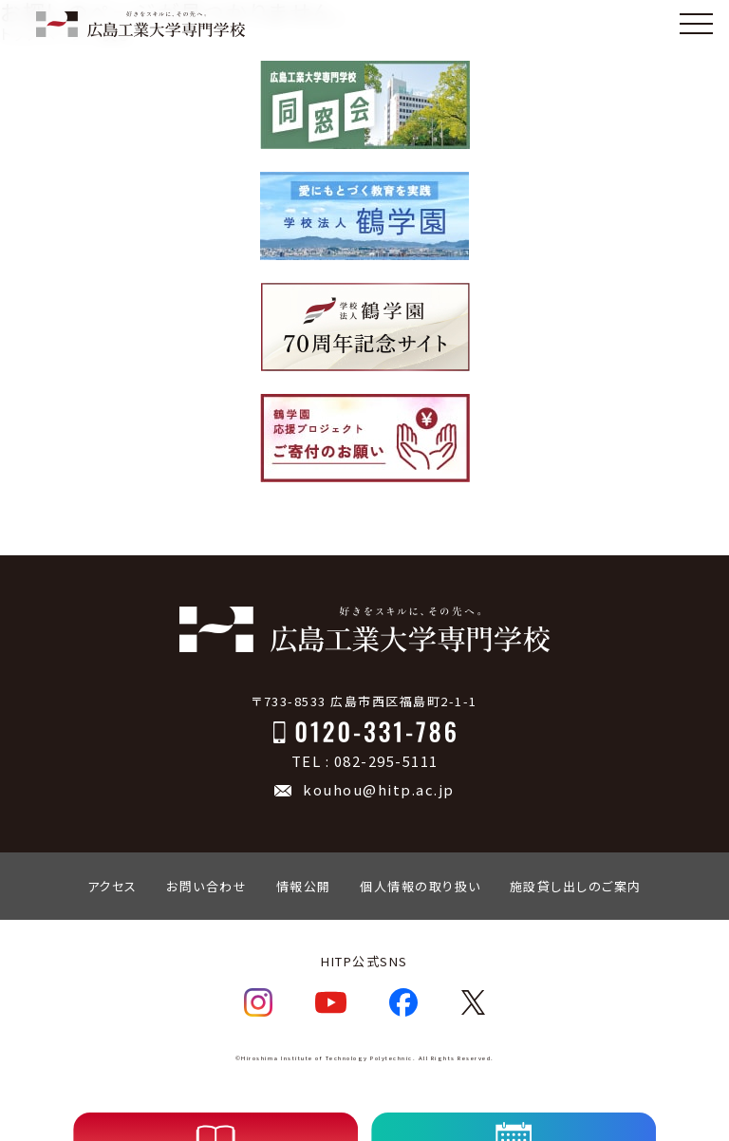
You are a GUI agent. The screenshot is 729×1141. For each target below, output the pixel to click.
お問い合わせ (206, 886)
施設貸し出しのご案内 (576, 886)
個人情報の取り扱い (420, 886)
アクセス (112, 886)
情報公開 (303, 886)
